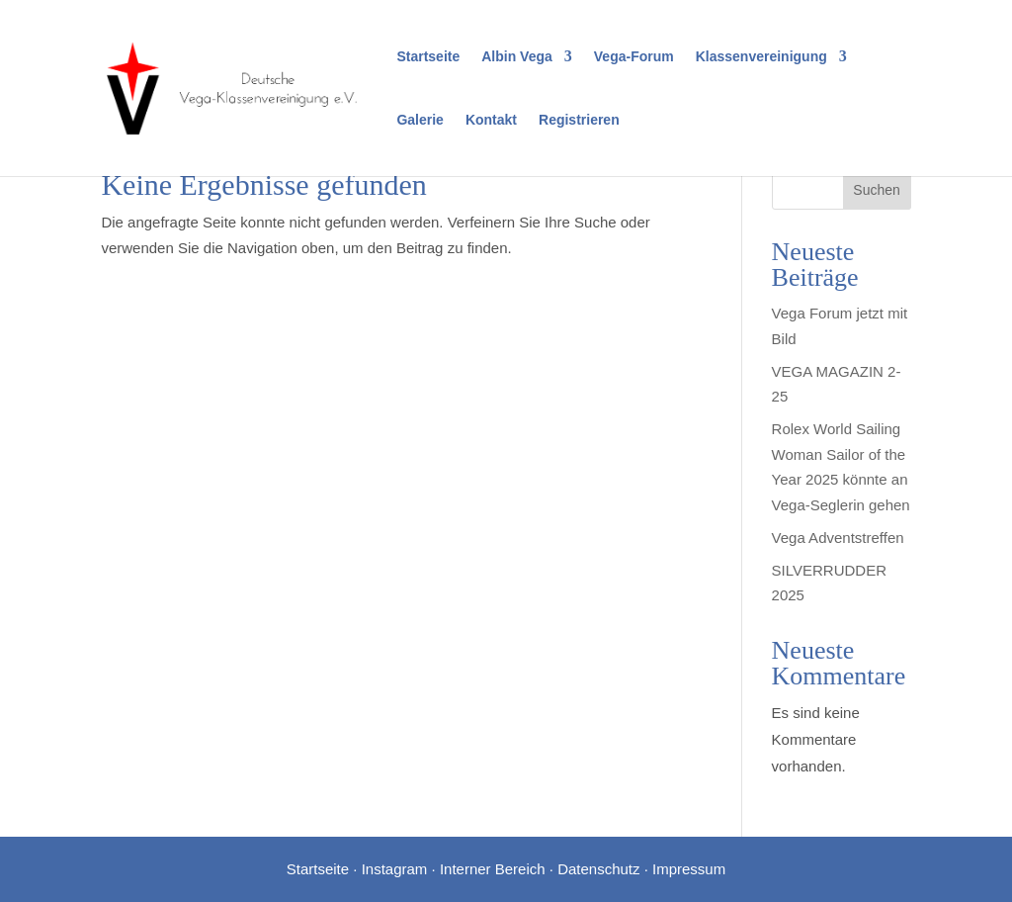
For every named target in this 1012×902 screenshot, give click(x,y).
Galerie (419, 120)
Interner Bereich (493, 868)
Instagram (395, 868)
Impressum (688, 868)
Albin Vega (516, 56)
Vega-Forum (634, 56)
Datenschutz (598, 868)
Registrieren (579, 120)
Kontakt (491, 120)
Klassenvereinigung (761, 56)
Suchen (876, 190)
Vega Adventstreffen (838, 537)
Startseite (428, 56)
